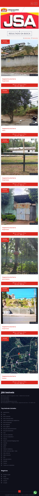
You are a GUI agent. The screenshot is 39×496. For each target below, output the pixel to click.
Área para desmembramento (9, 428)
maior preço (35, 38)
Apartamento (6, 412)
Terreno (5, 463)
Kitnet (4, 447)
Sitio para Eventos (7, 459)
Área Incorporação (7, 422)
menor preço (27, 38)
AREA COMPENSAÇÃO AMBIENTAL (11, 420)
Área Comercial (6, 416)
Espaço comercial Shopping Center (11, 440)
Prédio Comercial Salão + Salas (10, 451)
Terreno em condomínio (8, 465)
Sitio (4, 457)
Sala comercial (6, 453)
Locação (5, 482)
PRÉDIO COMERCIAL (8, 449)
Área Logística (6, 426)
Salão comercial (6, 455)
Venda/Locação (6, 474)
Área (4, 414)
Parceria (5, 480)
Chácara (5, 438)
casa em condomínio (8, 434)
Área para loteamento (8, 430)
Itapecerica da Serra (9, 79)
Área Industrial (6, 424)
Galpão (4, 445)
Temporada (6, 478)
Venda (4, 476)
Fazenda (5, 443)
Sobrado (5, 461)
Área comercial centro (8, 418)
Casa (4, 432)
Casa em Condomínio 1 (8, 436)
